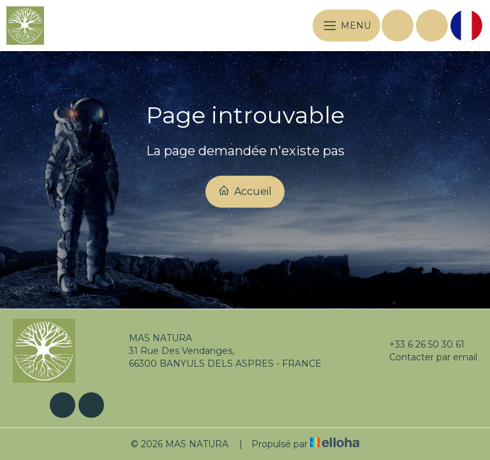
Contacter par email (426, 357)
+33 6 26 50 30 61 (419, 344)
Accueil (245, 191)
